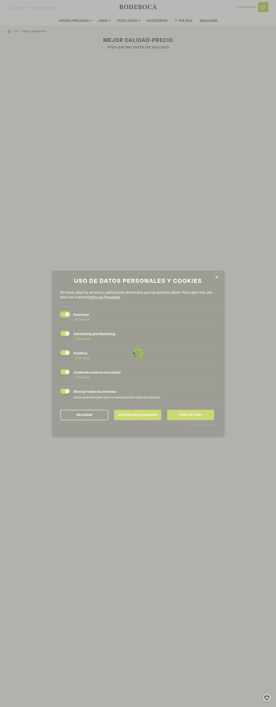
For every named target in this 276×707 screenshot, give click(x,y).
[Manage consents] (267, 698)
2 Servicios (81, 377)
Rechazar (84, 415)
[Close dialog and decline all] (216, 277)
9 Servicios (81, 319)
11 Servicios (81, 339)
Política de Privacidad (103, 297)
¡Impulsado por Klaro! (202, 425)
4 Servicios (81, 358)
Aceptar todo (190, 415)
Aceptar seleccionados (137, 415)
